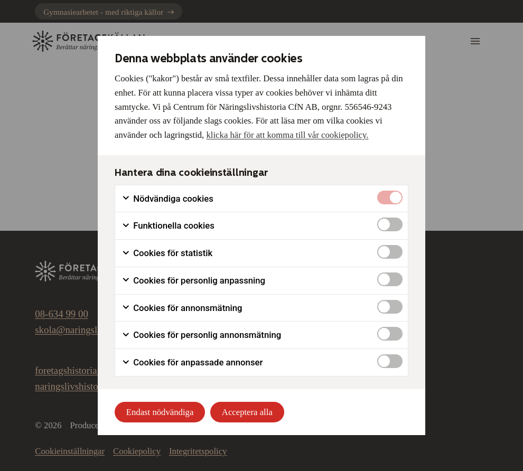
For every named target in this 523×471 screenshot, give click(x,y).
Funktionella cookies (168, 225)
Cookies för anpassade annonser (192, 362)
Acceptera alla (247, 412)
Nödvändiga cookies (167, 198)
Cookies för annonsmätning (182, 308)
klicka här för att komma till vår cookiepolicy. (287, 135)
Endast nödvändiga (160, 412)
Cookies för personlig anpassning (193, 280)
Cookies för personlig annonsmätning (201, 335)
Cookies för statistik (167, 253)
